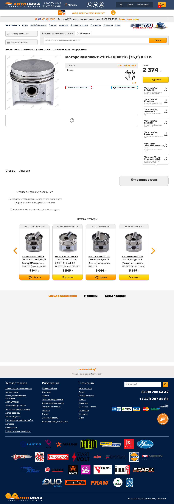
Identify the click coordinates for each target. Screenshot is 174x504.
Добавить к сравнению (124, 87)
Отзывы (10, 171)
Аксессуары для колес (15, 405)
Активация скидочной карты (55, 421)
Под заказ (156, 79)
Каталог (17, 50)
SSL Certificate (163, 406)
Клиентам (63, 25)
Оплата (45, 396)
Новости (46, 410)
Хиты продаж (115, 296)
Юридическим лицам (51, 407)
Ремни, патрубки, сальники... (18, 431)
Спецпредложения (62, 296)
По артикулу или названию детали (57, 33)
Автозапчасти (12, 25)
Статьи (45, 414)
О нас (117, 25)
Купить (37, 277)
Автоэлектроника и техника (17, 409)
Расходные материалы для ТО (19, 420)
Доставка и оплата (79, 25)
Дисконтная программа (53, 403)
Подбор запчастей (20, 34)
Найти (158, 40)
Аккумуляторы (12, 402)
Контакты (108, 25)
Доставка (46, 392)
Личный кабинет (49, 388)
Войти (130, 5)
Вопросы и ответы (50, 418)
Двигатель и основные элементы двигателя (52, 50)
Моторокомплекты (79, 50)
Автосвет (9, 424)
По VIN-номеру (83, 33)
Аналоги (24, 171)
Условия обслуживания (52, 399)
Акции (25, 25)
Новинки (91, 296)
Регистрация (143, 5)
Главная (8, 50)
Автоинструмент (13, 416)
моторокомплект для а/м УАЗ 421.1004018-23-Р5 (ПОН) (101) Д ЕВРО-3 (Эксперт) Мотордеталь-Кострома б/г (66, 263)
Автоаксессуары (12, 413)
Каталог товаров (19, 42)
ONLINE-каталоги (38, 25)
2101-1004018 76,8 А (126, 66)
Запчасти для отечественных (18, 388)
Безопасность (11, 428)
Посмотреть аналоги (77, 87)
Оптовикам (96, 25)
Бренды (52, 25)
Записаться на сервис (129, 19)
